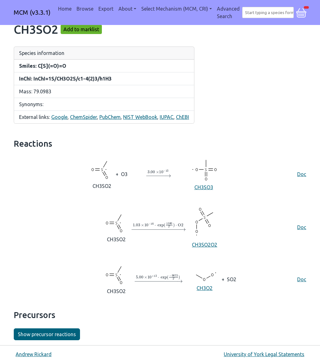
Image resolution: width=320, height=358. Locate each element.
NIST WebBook (140, 117)
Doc (301, 174)
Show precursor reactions (47, 334)
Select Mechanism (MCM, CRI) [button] (174, 9)
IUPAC (166, 117)
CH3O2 (204, 279)
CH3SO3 (203, 173)
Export (105, 9)
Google (59, 117)
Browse (85, 9)
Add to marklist (81, 29)
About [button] (125, 9)
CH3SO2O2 (204, 227)
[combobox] (269, 12)
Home (65, 9)
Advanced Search (228, 12)
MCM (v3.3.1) (32, 12)
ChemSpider (83, 117)
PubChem (110, 117)
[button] (301, 12)
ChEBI (182, 117)
